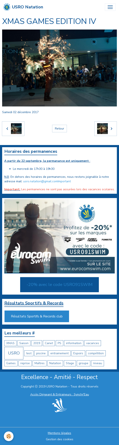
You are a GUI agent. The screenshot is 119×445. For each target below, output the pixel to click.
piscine (41, 353)
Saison (24, 343)
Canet (49, 343)
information (73, 343)
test (29, 353)
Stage (70, 363)
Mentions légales (59, 433)
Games (11, 363)
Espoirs (78, 353)
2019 (36, 343)
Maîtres (40, 363)
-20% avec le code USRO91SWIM (59, 284)
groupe (83, 363)
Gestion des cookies (59, 439)
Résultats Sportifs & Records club (37, 316)
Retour (59, 128)
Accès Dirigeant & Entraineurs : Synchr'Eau (59, 394)
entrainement (59, 353)
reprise (25, 363)
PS (59, 343)
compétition (96, 353)
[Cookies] (9, 436)
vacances (92, 343)
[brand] (23, 7)
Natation (55, 363)
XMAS (10, 343)
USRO (14, 353)
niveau (97, 363)
